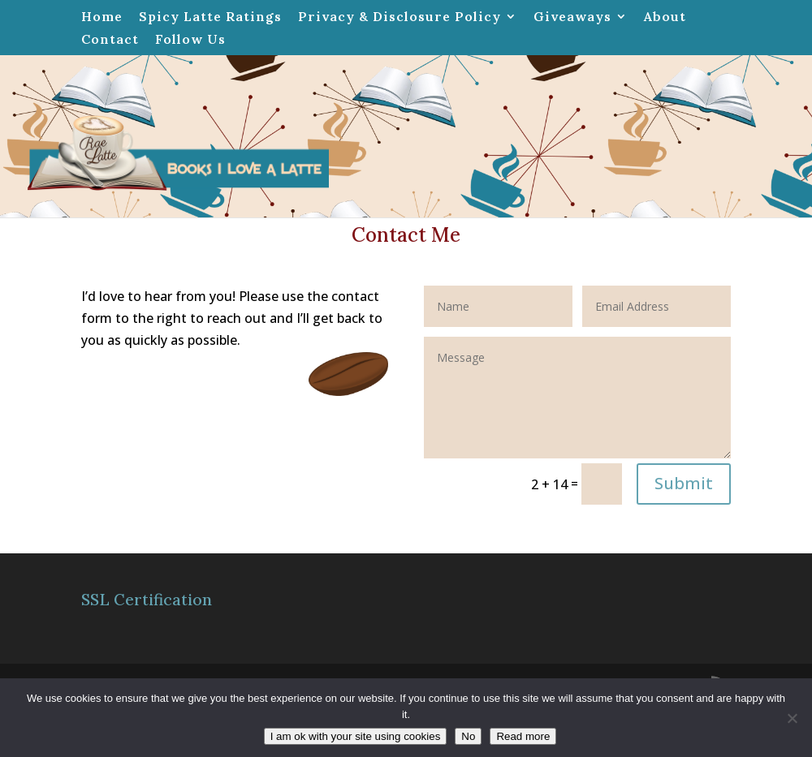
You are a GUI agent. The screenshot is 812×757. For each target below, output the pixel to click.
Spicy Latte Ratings (210, 17)
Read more (523, 736)
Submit (683, 483)
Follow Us (190, 39)
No (468, 736)
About (665, 17)
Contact (110, 39)
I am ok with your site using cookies (355, 736)
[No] (792, 718)
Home (102, 17)
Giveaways (572, 17)
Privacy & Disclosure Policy (399, 17)
